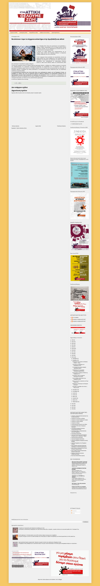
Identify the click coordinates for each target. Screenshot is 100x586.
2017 (73, 351)
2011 (73, 407)
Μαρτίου (74, 399)
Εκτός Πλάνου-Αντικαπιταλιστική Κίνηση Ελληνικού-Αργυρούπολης (79, 449)
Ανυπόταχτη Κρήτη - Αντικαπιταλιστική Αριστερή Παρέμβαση (78, 431)
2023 (73, 341)
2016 (73, 353)
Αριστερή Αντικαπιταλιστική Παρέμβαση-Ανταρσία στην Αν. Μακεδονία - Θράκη (79, 435)
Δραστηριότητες (55, 32)
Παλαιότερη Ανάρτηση (61, 126)
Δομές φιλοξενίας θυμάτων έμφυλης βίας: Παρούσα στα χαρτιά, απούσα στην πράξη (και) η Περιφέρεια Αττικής (40, 542)
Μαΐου (74, 396)
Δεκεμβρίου (75, 358)
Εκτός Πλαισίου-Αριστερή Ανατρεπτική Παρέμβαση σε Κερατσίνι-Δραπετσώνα (78, 446)
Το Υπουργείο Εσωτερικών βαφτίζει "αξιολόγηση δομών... (79, 368)
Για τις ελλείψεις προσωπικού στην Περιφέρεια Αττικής (79, 379)
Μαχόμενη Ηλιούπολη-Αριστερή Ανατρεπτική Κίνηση (77, 454)
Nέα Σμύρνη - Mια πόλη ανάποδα (79, 483)
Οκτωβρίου (75, 389)
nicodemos (53, 579)
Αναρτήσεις (74, 510)
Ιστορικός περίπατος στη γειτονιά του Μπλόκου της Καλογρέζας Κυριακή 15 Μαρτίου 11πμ (79, 465)
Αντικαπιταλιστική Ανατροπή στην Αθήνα (79, 424)
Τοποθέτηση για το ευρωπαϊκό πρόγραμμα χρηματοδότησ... (78, 371)
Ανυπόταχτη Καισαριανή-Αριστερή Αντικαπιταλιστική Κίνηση (78, 429)
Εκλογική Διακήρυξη (75, 484)
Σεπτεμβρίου (75, 391)
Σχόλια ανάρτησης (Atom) (22, 128)
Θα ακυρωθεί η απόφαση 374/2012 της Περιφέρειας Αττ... (80, 373)
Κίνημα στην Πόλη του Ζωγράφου (79, 486)
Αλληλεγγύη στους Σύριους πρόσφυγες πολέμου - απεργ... (80, 362)
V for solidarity (75, 317)
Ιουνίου (74, 394)
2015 (73, 355)
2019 (73, 348)
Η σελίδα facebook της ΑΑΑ (76, 123)
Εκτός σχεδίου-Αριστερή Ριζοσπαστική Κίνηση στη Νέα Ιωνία (78, 451)
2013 (73, 403)
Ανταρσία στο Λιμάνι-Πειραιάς (77, 421)
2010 (73, 408)
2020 (73, 346)
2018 (73, 350)
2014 (73, 357)
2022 (73, 343)
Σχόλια (73, 513)
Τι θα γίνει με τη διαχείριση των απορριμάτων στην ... (78, 365)
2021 (73, 345)
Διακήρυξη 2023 (23, 32)
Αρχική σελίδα (13, 32)
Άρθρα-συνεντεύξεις (45, 32)
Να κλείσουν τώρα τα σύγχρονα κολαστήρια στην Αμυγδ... (78, 376)
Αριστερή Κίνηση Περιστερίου (77, 437)
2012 (73, 405)
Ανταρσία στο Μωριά (75, 422)
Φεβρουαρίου (75, 401)
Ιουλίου (74, 393)
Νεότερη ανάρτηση (15, 126)
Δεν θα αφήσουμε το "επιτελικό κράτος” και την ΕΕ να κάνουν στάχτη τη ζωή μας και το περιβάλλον (38, 535)
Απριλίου (74, 398)
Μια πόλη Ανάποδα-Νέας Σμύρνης (78, 455)
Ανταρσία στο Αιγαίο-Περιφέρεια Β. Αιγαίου (79, 419)
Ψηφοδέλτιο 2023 (33, 32)
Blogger (60, 579)
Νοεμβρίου (75, 360)
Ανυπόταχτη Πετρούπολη (76, 433)
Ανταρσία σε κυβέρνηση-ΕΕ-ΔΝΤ (79, 319)
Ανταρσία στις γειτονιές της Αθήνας (78, 418)
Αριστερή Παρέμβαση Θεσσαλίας (77, 438)
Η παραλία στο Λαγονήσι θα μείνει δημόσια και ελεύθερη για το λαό (31, 528)
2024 (73, 340)
